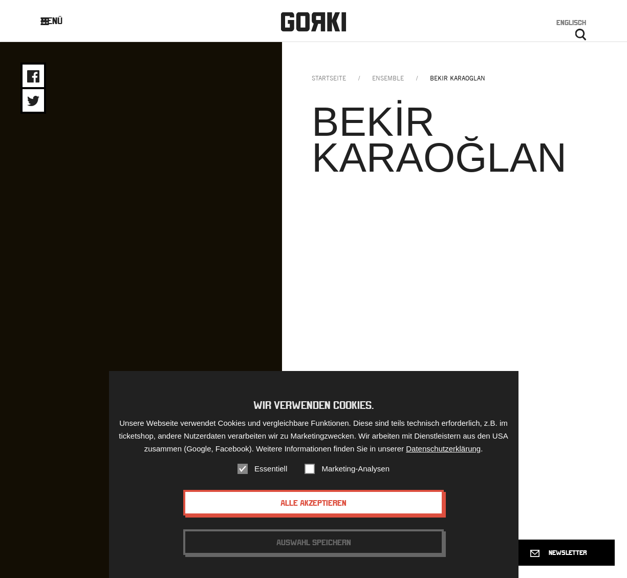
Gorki (313, 21)
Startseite (329, 78)
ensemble (388, 78)
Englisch (571, 22)
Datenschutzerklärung (443, 448)
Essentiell (270, 468)
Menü (59, 20)
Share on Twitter (33, 101)
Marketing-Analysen (355, 468)
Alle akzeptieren (313, 503)
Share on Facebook (33, 76)
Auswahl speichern (313, 542)
